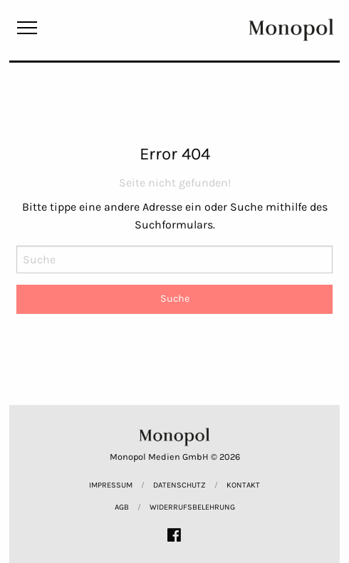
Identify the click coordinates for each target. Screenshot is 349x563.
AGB (122, 507)
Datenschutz (179, 485)
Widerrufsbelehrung (192, 507)
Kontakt (243, 485)
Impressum (110, 485)
